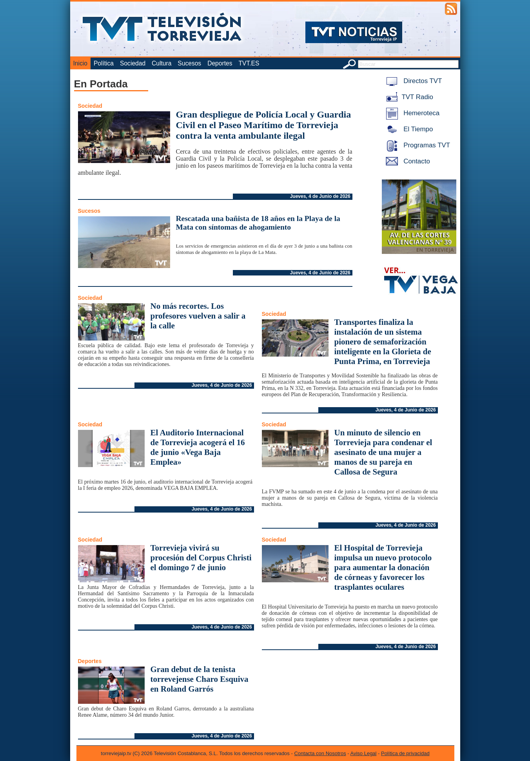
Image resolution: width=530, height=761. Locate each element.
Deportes (219, 63)
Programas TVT (416, 145)
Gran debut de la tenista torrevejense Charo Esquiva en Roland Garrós (200, 679)
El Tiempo (408, 129)
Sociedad (132, 63)
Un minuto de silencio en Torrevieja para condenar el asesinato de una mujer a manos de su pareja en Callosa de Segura (383, 452)
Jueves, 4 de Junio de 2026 (320, 196)
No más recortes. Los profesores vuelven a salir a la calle (198, 315)
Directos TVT (412, 81)
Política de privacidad (405, 753)
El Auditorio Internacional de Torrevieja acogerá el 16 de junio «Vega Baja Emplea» (198, 447)
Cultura (161, 63)
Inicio (80, 63)
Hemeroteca (411, 113)
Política (104, 63)
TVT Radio (408, 97)
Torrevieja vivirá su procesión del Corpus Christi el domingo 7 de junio (201, 557)
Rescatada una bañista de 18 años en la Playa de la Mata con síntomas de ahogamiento (258, 222)
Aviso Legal (363, 753)
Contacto (406, 161)
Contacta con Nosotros (320, 753)
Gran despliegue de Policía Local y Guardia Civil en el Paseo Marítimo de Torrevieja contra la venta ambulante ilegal (263, 125)
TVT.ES (248, 63)
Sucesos (189, 63)
